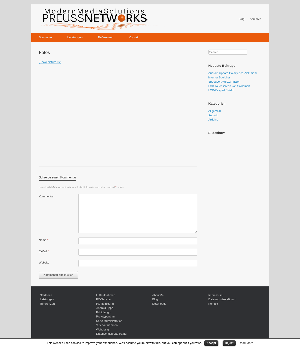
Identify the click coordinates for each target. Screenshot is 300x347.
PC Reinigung (105, 303)
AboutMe (255, 18)
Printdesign (103, 312)
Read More (246, 343)
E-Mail (44, 251)
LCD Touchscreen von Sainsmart (229, 86)
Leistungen (75, 37)
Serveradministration (109, 321)
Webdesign (103, 329)
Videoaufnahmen (107, 325)
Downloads (159, 303)
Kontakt (134, 37)
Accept (211, 343)
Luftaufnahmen (105, 295)
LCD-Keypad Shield (221, 90)
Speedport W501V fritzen (224, 81)
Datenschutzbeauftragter (111, 333)
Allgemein (214, 111)
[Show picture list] (50, 62)
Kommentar (46, 196)
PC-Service (103, 299)
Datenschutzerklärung (222, 299)
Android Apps (104, 308)
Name (43, 240)
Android (213, 115)
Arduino (213, 119)
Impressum (215, 295)
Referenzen (105, 37)
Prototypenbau (105, 316)
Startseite (45, 37)
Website (44, 262)
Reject (229, 343)
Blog (242, 18)
